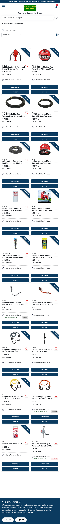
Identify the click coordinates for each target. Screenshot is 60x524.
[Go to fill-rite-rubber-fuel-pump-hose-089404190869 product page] (15, 118)
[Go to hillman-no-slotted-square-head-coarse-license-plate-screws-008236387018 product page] (15, 448)
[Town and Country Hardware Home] (30, 8)
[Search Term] (28, 18)
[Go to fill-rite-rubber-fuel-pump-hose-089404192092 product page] (44, 71)
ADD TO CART (15, 87)
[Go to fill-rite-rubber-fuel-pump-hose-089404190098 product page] (44, 165)
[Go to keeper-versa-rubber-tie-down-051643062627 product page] (44, 354)
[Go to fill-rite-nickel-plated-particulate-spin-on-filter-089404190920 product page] (44, 212)
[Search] (52, 17)
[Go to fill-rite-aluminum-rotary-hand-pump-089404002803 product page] (15, 71)
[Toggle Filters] (57, 35)
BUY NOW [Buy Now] (15, 92)
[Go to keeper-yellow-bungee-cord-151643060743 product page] (15, 401)
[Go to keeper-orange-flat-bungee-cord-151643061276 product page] (44, 307)
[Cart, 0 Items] (56, 7)
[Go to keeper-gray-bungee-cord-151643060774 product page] (15, 354)
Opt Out (21, 520)
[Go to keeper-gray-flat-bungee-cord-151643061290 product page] (15, 307)
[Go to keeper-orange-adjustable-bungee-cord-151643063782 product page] (44, 401)
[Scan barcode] (57, 18)
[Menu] (3, 6)
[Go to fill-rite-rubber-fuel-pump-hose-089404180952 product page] (15, 165)
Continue (8, 520)
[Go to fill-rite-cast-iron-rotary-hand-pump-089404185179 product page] (44, 448)
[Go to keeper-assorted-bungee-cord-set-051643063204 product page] (44, 260)
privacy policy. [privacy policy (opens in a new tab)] (22, 510)
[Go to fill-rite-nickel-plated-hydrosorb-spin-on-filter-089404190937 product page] (15, 212)
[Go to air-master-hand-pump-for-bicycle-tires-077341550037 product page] (15, 260)
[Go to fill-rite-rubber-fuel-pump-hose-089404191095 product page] (44, 118)
